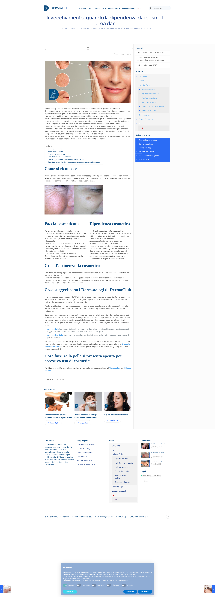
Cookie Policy (156, 475)
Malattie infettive (148, 89)
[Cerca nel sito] (160, 8)
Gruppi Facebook (146, 119)
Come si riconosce (55, 149)
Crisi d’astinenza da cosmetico (59, 157)
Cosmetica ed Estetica (86, 444)
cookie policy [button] (132, 574)
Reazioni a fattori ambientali (153, 106)
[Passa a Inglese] (154, 128)
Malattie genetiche (149, 98)
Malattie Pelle (144, 85)
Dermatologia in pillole (86, 464)
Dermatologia (144, 115)
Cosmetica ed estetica (88, 28)
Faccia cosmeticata (55, 151)
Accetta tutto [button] (145, 591)
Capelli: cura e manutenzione (116, 414)
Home (64, 28)
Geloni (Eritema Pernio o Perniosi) (150, 52)
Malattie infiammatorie (151, 94)
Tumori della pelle (149, 102)
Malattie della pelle (146, 151)
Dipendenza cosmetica (56, 154)
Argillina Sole (53, 329)
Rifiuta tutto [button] (130, 591)
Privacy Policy (146, 475)
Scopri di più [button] (70, 591)
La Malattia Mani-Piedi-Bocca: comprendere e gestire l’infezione (150, 58)
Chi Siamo (143, 76)
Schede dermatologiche (149, 155)
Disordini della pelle (146, 148)
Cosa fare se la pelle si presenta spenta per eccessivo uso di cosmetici (74, 162)
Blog (73, 28)
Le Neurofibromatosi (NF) (147, 65)
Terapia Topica (144, 159)
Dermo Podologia (84, 448)
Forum (141, 81)
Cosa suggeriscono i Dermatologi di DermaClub (66, 159)
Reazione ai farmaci (149, 110)
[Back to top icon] (168, 517)
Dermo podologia (146, 144)
